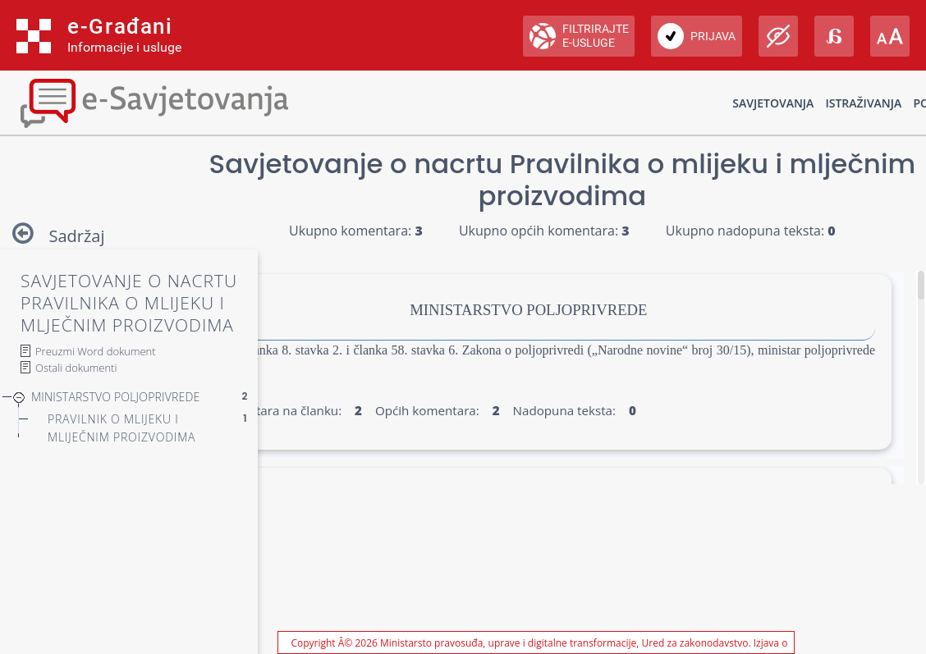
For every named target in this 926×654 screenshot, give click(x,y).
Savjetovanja (773, 103)
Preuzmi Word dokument (95, 351)
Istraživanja (863, 103)
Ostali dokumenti (76, 367)
